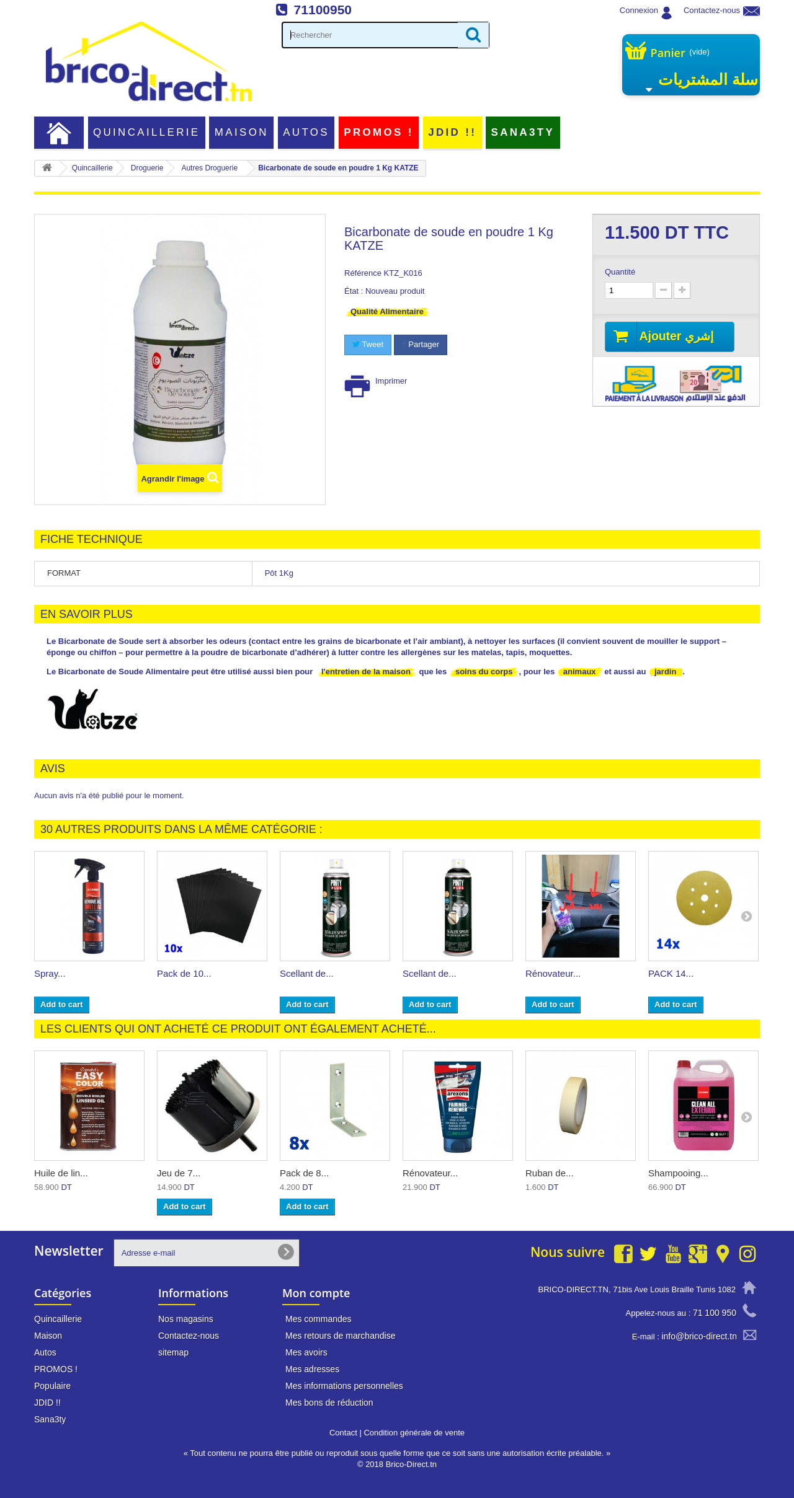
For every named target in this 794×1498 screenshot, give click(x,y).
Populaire (52, 1386)
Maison (242, 132)
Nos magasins (185, 1319)
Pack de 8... (304, 1173)
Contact (343, 1432)
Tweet (367, 344)
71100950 (323, 9)
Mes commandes (318, 1319)
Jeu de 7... (178, 1173)
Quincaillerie (146, 132)
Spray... (50, 973)
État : (353, 291)
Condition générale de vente (414, 1432)
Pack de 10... (184, 973)
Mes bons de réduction (329, 1403)
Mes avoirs (306, 1352)
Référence (362, 273)
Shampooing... (678, 1173)
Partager (420, 344)
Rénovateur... (553, 973)
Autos (306, 132)
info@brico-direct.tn (699, 1336)
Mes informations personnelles (344, 1386)
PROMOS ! (378, 132)
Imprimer (391, 381)
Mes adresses (312, 1369)
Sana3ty (523, 132)
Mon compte (316, 1292)
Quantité (620, 271)
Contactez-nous (712, 10)
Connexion (639, 10)
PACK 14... (671, 973)
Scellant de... (307, 973)
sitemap (173, 1352)
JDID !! (452, 132)
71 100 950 (714, 1313)
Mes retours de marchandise (340, 1336)
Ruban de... (549, 1173)
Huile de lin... (61, 1173)
